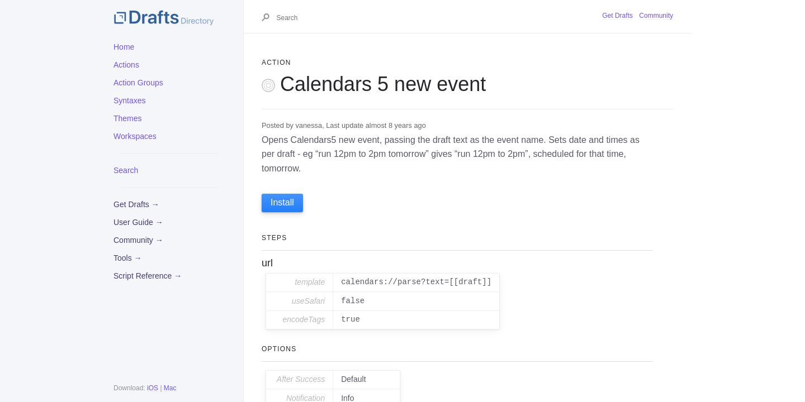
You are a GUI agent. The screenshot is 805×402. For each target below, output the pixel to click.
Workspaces (135, 136)
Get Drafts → (136, 204)
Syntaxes (129, 100)
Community (656, 16)
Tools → (127, 257)
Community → (138, 240)
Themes (127, 118)
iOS (152, 388)
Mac (170, 388)
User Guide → (138, 222)
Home (123, 46)
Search (125, 170)
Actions (126, 64)
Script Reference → (147, 275)
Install (282, 202)
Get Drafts (617, 16)
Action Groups (138, 82)
